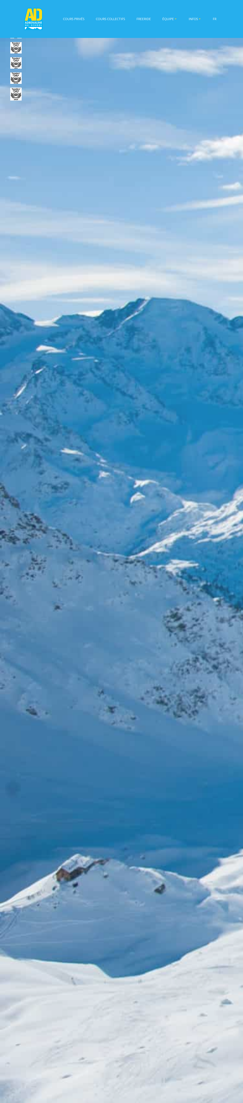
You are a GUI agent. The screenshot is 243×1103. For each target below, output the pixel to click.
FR (214, 19)
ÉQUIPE (169, 19)
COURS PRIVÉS (73, 19)
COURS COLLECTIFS (110, 19)
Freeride (143, 19)
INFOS (195, 19)
